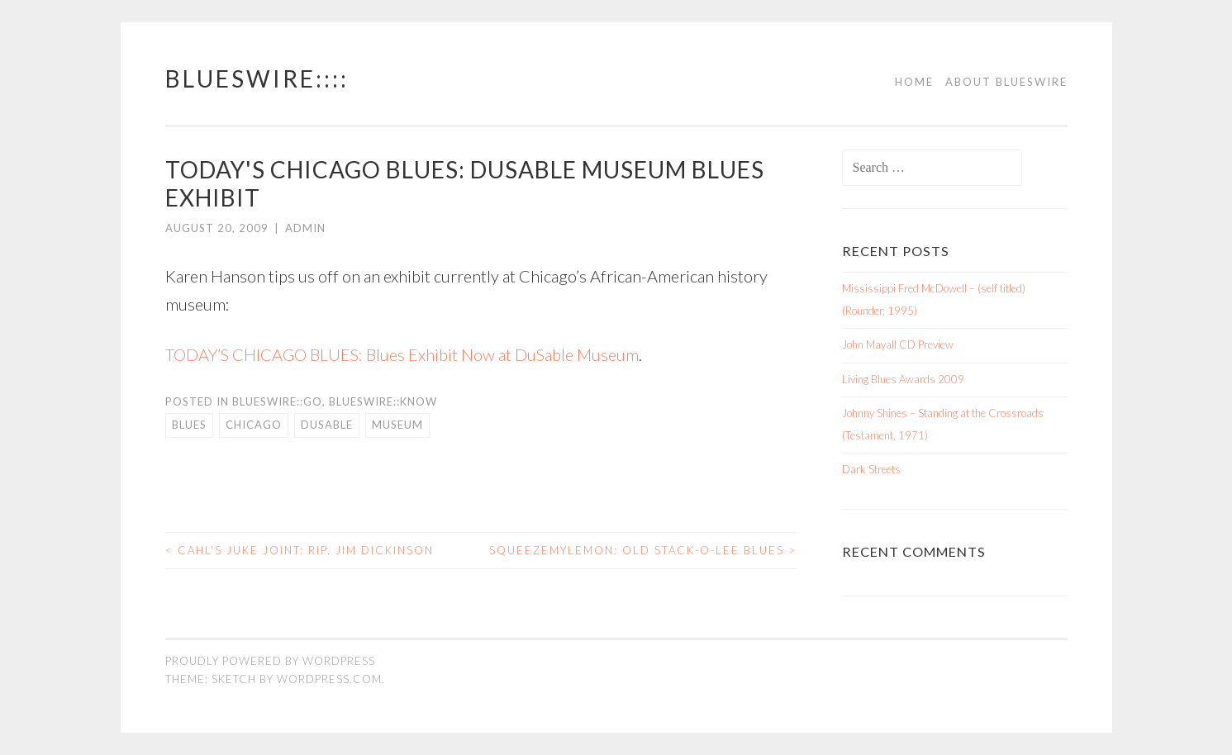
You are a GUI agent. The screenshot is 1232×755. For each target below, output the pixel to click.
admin (305, 228)
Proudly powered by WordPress (270, 660)
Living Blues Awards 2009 (903, 379)
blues (189, 424)
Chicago (254, 424)
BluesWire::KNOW (383, 401)
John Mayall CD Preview (898, 344)
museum (397, 424)
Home (914, 81)
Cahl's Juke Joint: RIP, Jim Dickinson (299, 550)
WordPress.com (329, 679)
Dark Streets (871, 469)
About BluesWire (1006, 81)
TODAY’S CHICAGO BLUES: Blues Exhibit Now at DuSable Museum (402, 354)
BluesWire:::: (257, 78)
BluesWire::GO (277, 401)
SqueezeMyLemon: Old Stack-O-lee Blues (643, 550)
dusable (327, 424)
